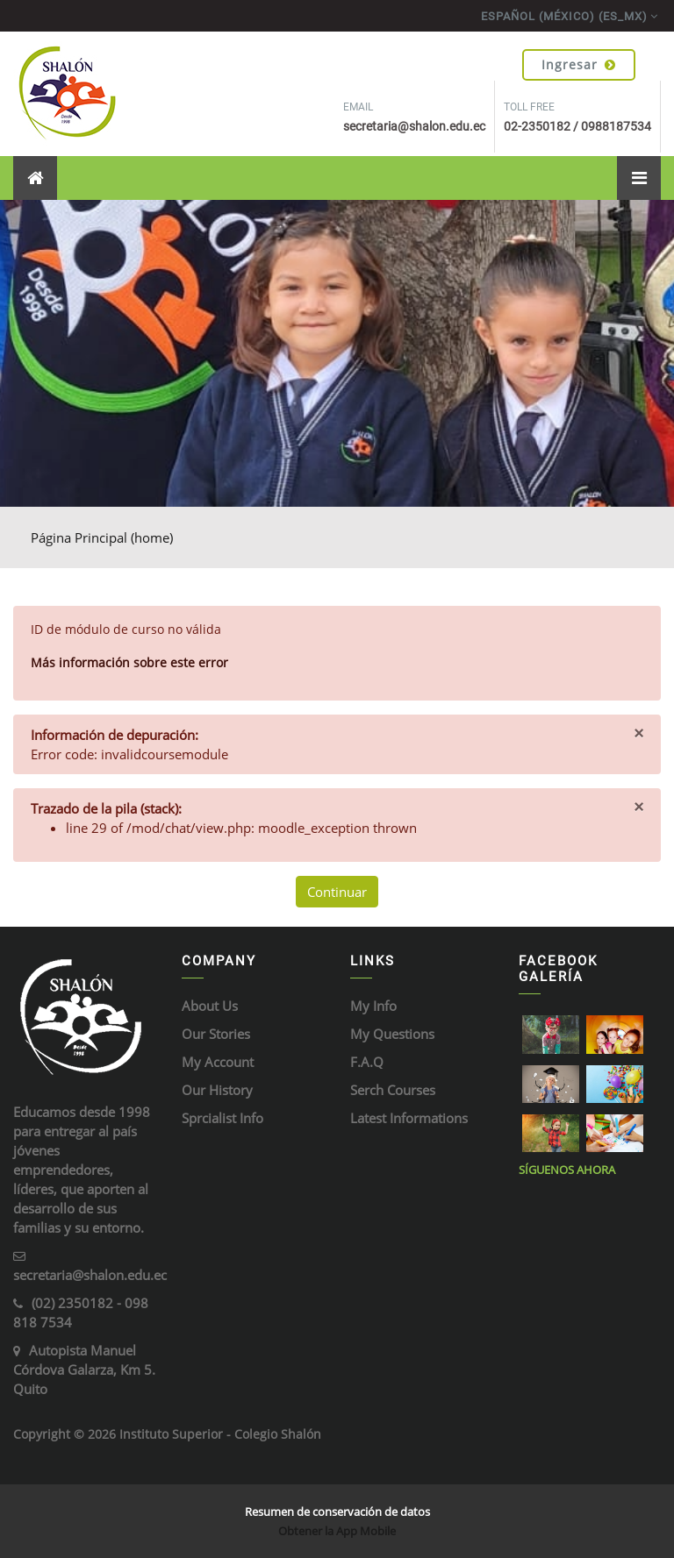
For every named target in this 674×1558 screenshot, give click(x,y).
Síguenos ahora (567, 1169)
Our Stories (216, 1033)
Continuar (337, 891)
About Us (210, 1005)
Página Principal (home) (102, 537)
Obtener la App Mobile (337, 1531)
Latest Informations (409, 1118)
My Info (373, 1005)
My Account (218, 1062)
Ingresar (578, 64)
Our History (217, 1090)
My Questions (392, 1033)
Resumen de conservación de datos (337, 1511)
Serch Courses (392, 1090)
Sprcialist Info (222, 1118)
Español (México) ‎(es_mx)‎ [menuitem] (564, 16)
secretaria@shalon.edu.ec (90, 1275)
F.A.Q (367, 1062)
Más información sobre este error (129, 662)
